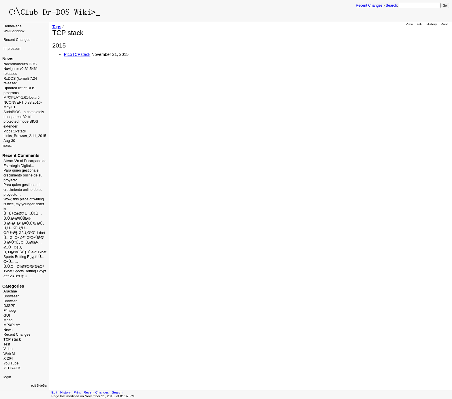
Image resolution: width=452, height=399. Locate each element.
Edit (420, 24)
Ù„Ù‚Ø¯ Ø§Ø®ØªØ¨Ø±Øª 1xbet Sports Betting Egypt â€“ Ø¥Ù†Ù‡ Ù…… (24, 271)
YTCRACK (12, 368)
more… (8, 146)
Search (391, 5)
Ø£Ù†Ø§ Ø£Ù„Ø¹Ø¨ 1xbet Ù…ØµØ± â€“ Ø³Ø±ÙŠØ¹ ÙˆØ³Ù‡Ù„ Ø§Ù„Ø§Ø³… (24, 237)
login (7, 377)
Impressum (12, 49)
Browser (10, 301)
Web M (9, 354)
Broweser (11, 296)
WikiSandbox (14, 31)
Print (444, 24)
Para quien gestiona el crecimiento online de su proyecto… (22, 175)
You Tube (10, 363)
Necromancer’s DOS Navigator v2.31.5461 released (20, 69)
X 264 (8, 358)
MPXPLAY (11, 325)
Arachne (10, 291)
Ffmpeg (9, 311)
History (431, 24)
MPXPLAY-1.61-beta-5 (21, 98)
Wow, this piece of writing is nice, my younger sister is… (23, 204)
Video (8, 349)
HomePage (12, 26)
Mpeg (7, 320)
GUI (6, 316)
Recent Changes (369, 5)
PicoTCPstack (14, 131)
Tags (56, 26)
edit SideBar (39, 385)
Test (6, 344)
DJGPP (9, 306)
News (7, 330)
